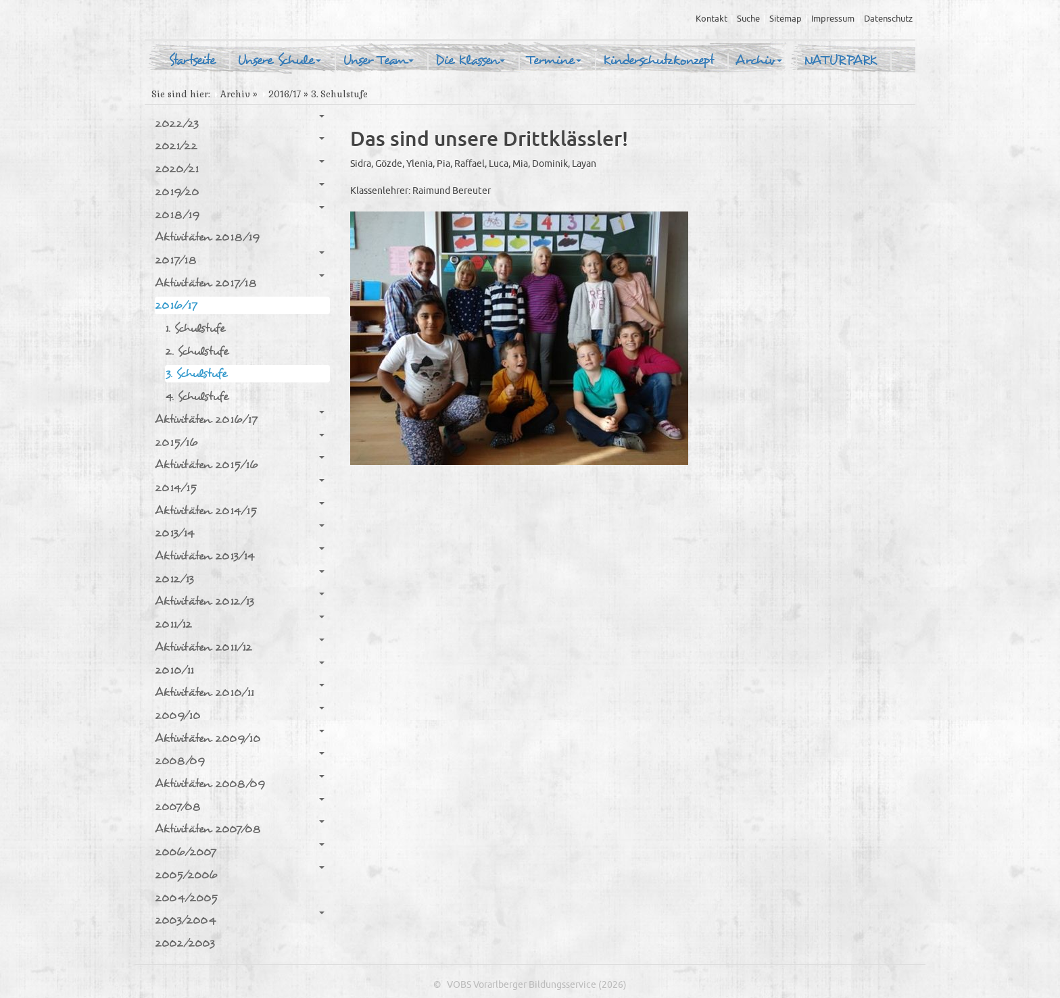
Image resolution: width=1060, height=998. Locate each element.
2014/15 (239, 487)
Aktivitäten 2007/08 (239, 828)
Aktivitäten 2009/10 (239, 738)
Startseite (192, 60)
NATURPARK (840, 60)
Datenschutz (888, 19)
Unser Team (378, 60)
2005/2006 (239, 874)
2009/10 (239, 715)
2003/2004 (239, 920)
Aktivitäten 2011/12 (239, 647)
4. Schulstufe (196, 396)
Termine (554, 60)
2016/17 (284, 94)
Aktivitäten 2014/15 (239, 510)
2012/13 (239, 578)
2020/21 (239, 168)
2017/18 (239, 259)
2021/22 (239, 145)
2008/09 (239, 760)
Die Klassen (470, 60)
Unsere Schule (279, 60)
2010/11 (239, 670)
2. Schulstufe (196, 351)
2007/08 (239, 806)
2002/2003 (185, 943)
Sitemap (785, 19)
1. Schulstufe (195, 328)
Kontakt (711, 19)
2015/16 (239, 442)
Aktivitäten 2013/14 (239, 555)
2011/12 (239, 624)
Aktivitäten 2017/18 (239, 282)
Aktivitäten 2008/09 (239, 783)
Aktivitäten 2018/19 (207, 237)
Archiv (759, 60)
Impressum (832, 19)
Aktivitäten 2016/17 (239, 419)
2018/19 (239, 214)
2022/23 (239, 123)
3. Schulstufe (196, 373)
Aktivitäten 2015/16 (239, 464)
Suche (748, 19)
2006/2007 (239, 851)
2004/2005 (186, 897)
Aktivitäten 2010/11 (239, 692)
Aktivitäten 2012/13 (239, 601)
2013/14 (239, 532)
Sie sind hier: (180, 94)
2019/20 (239, 191)
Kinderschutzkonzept (658, 60)
